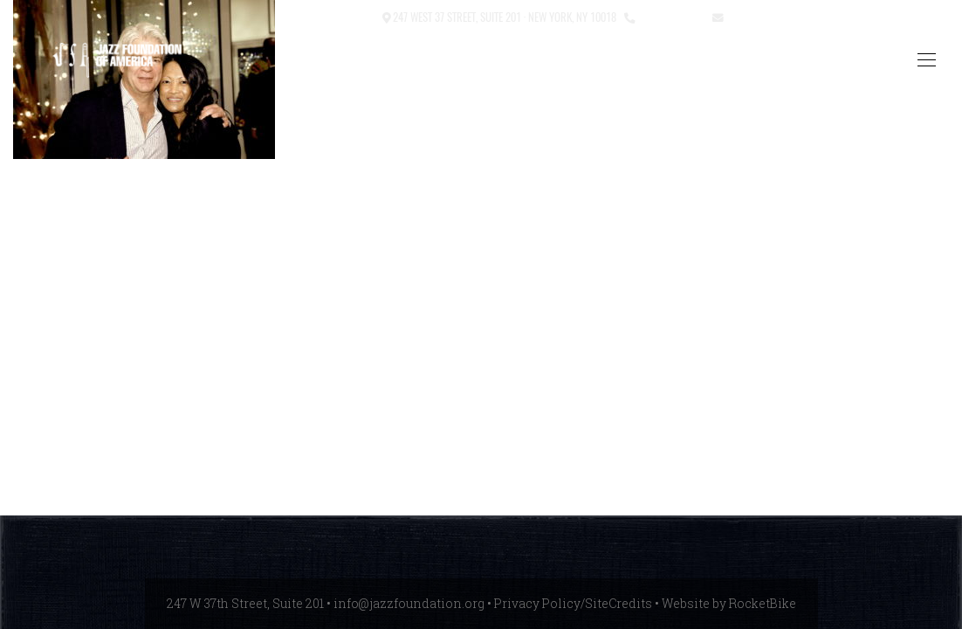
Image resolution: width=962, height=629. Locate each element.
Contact (353, 16)
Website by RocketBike (729, 603)
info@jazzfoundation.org (790, 16)
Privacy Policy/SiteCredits (573, 603)
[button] (310, 18)
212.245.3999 (670, 16)
